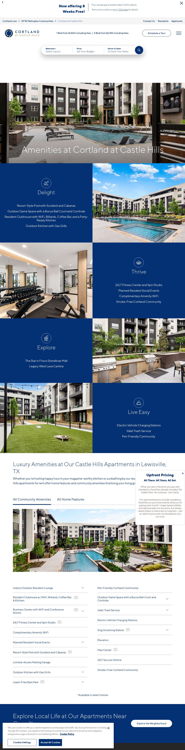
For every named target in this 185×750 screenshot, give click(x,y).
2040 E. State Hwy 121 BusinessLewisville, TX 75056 (82, 735)
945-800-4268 (72, 727)
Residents (163, 21)
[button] (2, 2)
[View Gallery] (76, 556)
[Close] (108, 728)
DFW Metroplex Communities (37, 21)
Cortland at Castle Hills (70, 21)
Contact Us (149, 21)
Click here (123, 9)
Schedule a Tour (156, 33)
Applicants (177, 21)
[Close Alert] (181, 3)
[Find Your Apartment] (139, 50)
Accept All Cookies (50, 742)
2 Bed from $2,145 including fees (111, 33)
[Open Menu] (178, 33)
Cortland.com (9, 21)
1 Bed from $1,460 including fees (74, 33)
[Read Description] (83, 547)
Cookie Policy (67, 734)
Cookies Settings (22, 742)
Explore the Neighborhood (151, 682)
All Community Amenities (32, 459)
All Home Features (70, 459)
